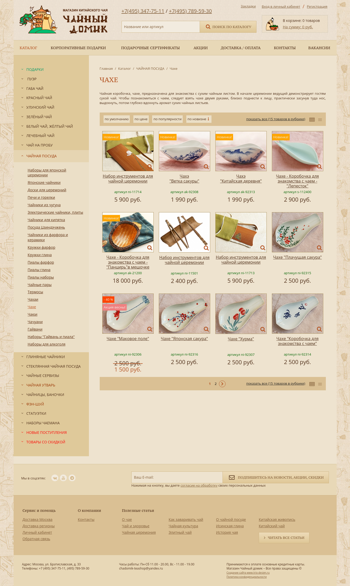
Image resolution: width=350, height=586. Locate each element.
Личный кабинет (37, 532)
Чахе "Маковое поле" (128, 338)
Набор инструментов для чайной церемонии (128, 178)
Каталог (124, 68)
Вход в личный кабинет (281, 6)
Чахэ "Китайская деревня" (241, 178)
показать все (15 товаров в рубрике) (275, 119)
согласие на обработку (198, 485)
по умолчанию (117, 119)
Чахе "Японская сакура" (184, 338)
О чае (127, 519)
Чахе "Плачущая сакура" (297, 257)
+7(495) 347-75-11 (143, 10)
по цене (141, 119)
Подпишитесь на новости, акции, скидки (276, 477)
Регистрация (317, 6)
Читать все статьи (286, 537)
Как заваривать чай (186, 519)
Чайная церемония (139, 532)
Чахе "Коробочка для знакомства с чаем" (297, 341)
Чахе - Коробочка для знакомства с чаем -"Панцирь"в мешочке (128, 262)
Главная (106, 68)
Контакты (86, 519)
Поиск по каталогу (228, 26)
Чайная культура (183, 525)
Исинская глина (230, 525)
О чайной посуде (231, 519)
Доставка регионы (39, 525)
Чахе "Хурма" (241, 339)
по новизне (197, 119)
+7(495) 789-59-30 (190, 10)
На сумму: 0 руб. (298, 26)
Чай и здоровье (136, 525)
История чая (227, 532)
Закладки (248, 6)
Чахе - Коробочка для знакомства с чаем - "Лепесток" (297, 181)
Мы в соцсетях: (33, 478)
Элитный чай (180, 532)
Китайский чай (272, 525)
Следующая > (222, 384)
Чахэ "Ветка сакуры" (184, 178)
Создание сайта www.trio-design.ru (248, 572)
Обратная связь (36, 538)
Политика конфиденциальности (246, 577)
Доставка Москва (38, 519)
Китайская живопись (277, 519)
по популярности (167, 119)
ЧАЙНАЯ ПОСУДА (150, 68)
